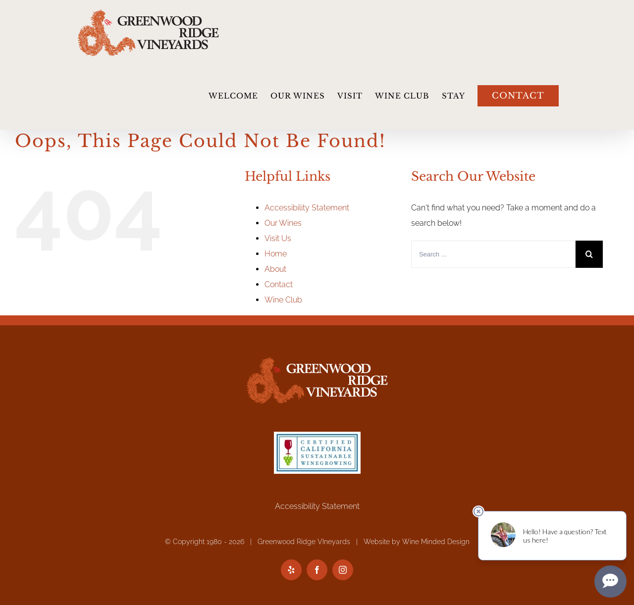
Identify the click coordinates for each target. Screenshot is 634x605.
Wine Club (283, 299)
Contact (278, 284)
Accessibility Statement (306, 207)
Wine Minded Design (436, 542)
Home (275, 253)
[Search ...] (493, 254)
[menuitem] (239, 95)
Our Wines (283, 223)
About (275, 269)
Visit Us (277, 238)
